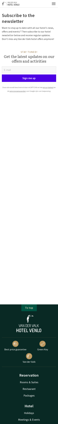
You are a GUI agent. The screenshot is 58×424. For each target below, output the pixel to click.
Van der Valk (29, 358)
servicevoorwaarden (18, 91)
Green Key (42, 346)
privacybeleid (48, 87)
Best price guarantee (15, 346)
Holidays (29, 413)
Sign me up (29, 78)
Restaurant (29, 389)
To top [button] (29, 308)
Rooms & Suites (29, 382)
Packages (29, 395)
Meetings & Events (29, 419)
